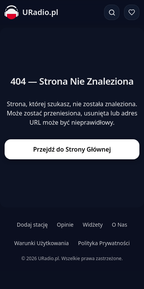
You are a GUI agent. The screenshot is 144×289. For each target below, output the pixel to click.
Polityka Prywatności (104, 243)
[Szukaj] (111, 12)
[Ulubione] (131, 12)
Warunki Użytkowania (41, 243)
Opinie (65, 224)
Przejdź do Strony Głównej (72, 149)
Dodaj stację (32, 224)
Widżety (93, 224)
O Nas (119, 224)
